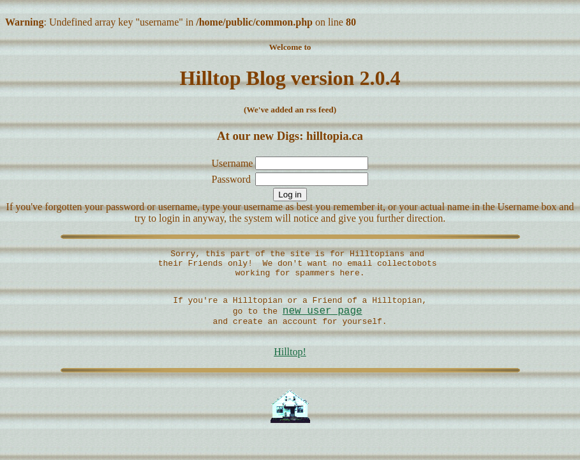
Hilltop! (290, 367)
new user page (322, 322)
